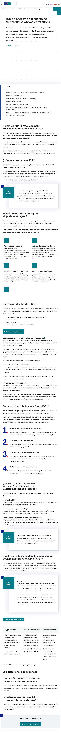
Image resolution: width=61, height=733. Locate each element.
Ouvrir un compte (49, 4)
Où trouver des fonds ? (14, 70)
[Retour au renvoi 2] (15, 724)
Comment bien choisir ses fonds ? (17, 73)
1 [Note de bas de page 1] (44, 306)
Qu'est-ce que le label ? (14, 64)
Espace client (57, 4)
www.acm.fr (51, 721)
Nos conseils (10, 9)
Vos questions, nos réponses (15, 84)
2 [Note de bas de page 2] (24, 367)
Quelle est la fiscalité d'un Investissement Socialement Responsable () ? (28, 81)
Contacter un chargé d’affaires (13, 300)
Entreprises (3, 9)
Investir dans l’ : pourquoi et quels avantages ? (21, 67)
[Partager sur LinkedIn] (42, 705)
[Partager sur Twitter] (34, 705)
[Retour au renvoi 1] (56, 721)
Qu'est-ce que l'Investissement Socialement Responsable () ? (25, 61)
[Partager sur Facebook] (38, 705)
